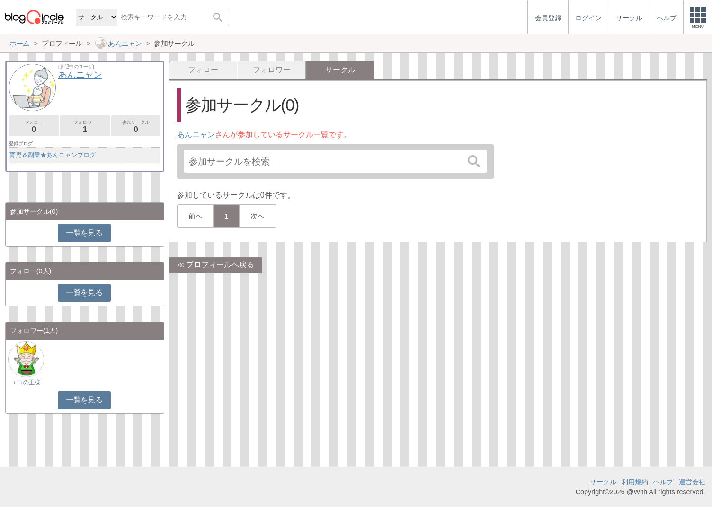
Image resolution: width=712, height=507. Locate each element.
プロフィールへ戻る (220, 265)
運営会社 (692, 482)
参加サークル (136, 126)
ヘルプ (663, 482)
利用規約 (635, 482)
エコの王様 (26, 382)
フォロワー (272, 70)
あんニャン (196, 135)
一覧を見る (84, 233)
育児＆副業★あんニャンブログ (52, 154)
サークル (603, 482)
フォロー (203, 70)
